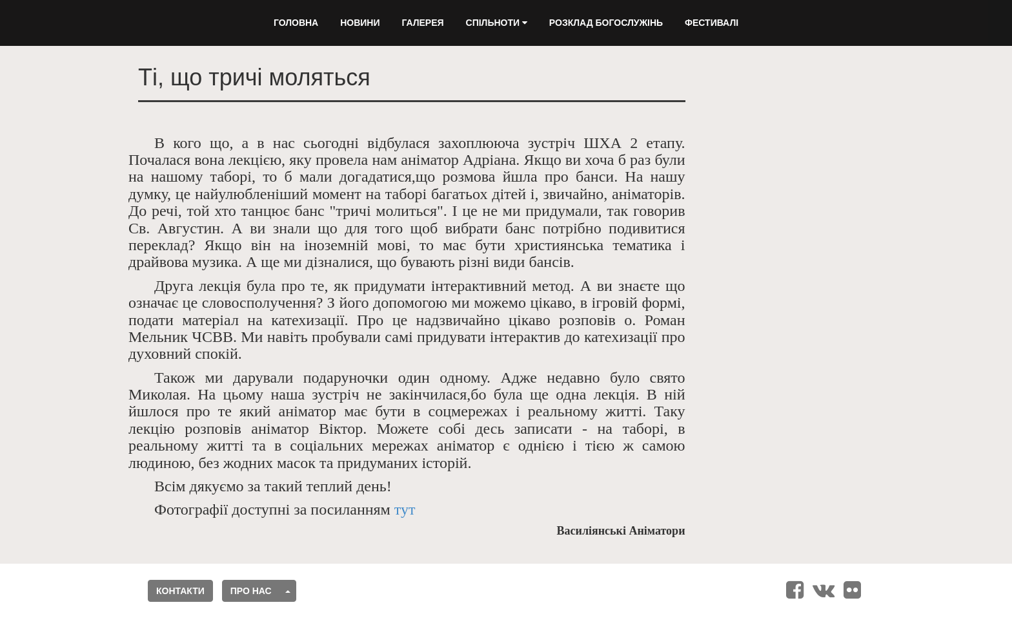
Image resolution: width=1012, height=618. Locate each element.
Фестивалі (711, 22)
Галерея (422, 22)
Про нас (251, 591)
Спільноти (496, 22)
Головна (296, 22)
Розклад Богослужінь (606, 22)
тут (405, 509)
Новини (360, 22)
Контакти (180, 591)
